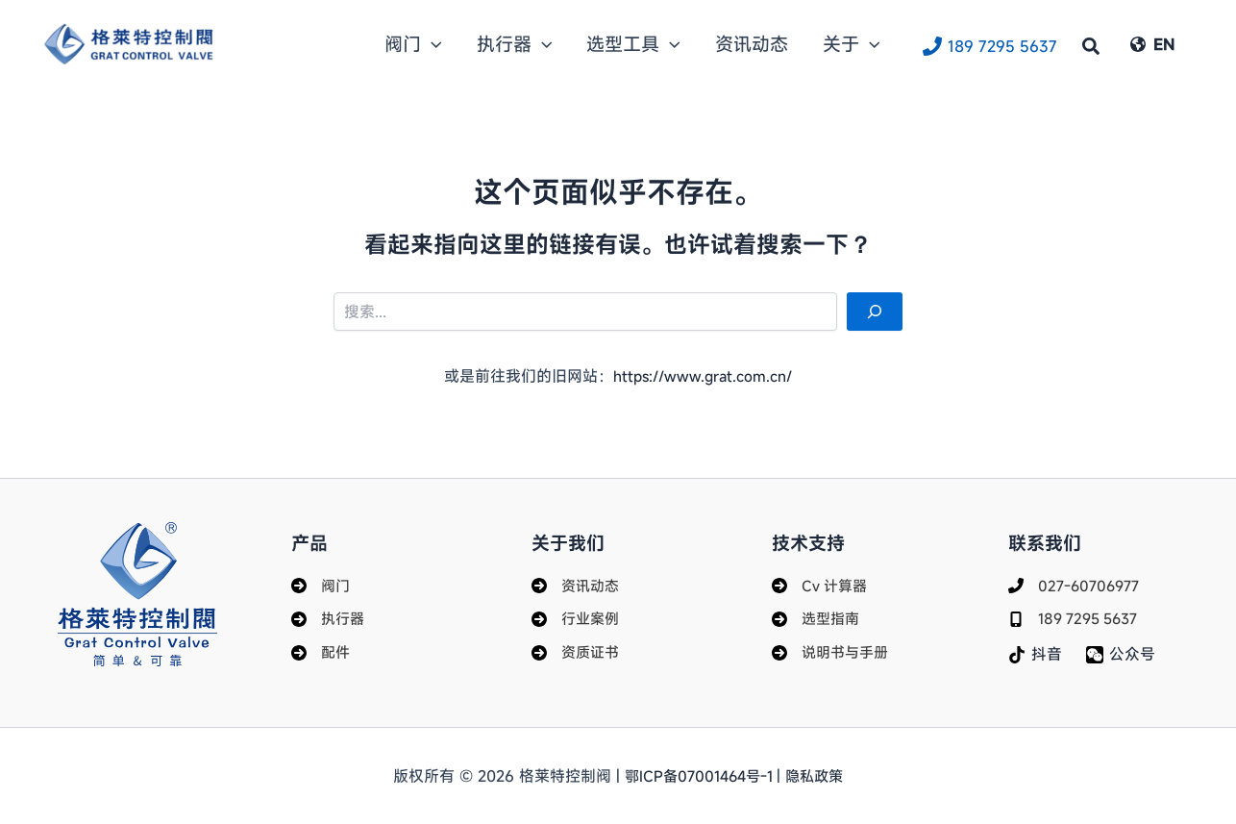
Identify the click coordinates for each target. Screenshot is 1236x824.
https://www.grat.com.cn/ (703, 376)
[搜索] (874, 311)
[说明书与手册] (833, 651)
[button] (518, 44)
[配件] (321, 651)
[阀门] (321, 581)
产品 (310, 538)
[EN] (1152, 44)
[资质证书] (577, 651)
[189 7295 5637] (989, 45)
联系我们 (1046, 538)
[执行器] (329, 616)
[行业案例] (577, 616)
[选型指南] (817, 616)
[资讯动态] (577, 581)
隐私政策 (819, 776)
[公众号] (1121, 653)
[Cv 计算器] (821, 581)
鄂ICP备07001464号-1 (698, 776)
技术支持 (810, 538)
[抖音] (1035, 653)
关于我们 (569, 538)
